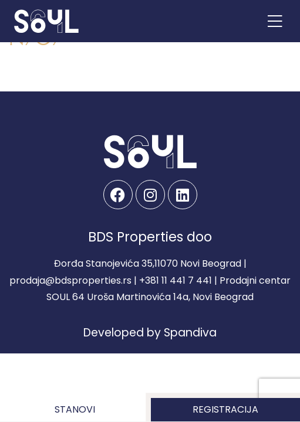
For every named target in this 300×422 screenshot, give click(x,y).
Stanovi (75, 409)
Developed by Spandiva (150, 333)
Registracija (225, 409)
